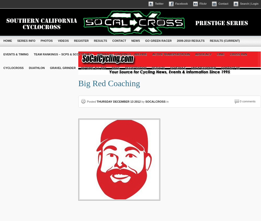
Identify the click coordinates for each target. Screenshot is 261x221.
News (135, 40)
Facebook (181, 3)
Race (116, 67)
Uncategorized (203, 67)
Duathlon (37, 67)
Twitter (159, 3)
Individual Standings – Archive (122, 54)
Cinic (221, 54)
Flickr (203, 3)
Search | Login (249, 3)
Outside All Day (93, 67)
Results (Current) (225, 40)
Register (81, 40)
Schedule (178, 67)
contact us (230, 67)
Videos (63, 40)
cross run (238, 54)
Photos (47, 40)
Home (7, 40)
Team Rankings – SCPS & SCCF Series (63, 54)
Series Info (26, 40)
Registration (135, 67)
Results (100, 40)
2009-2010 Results (191, 40)
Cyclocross (13, 67)
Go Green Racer (158, 40)
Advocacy (203, 54)
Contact (223, 3)
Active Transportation (171, 54)
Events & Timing (16, 54)
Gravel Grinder (63, 67)
